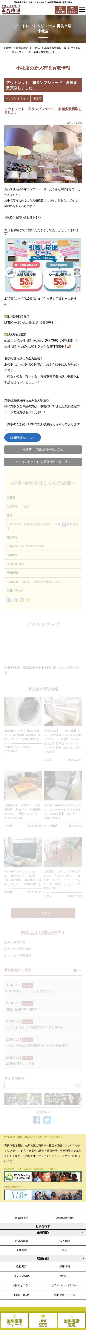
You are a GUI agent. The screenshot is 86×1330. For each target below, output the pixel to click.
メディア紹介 (21, 1275)
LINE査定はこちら (22, 437)
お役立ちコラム (21, 1285)
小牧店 (36, 48)
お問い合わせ (21, 1294)
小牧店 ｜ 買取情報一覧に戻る (43, 449)
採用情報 (64, 1266)
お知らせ (64, 1275)
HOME (8, 48)
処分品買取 (21, 1240)
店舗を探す (22, 48)
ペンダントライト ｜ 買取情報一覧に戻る (43, 461)
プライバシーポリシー (65, 1285)
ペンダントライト (17, 98)
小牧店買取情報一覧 (55, 48)
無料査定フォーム (64, 1294)
